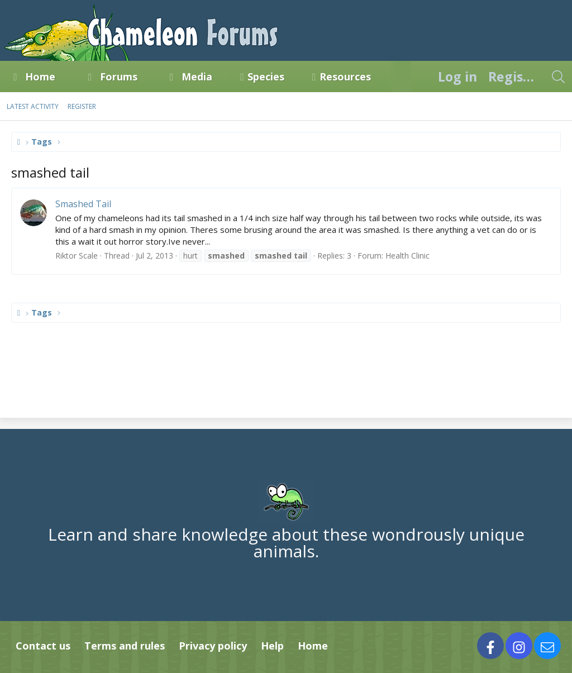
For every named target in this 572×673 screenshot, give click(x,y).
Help (272, 645)
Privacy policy (213, 645)
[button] (65, 76)
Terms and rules (124, 645)
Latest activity (33, 106)
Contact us (43, 645)
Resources (345, 76)
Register (82, 106)
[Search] (558, 76)
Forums (118, 76)
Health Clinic (407, 255)
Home (40, 76)
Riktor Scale (76, 255)
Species (265, 76)
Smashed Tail (83, 204)
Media (197, 76)
